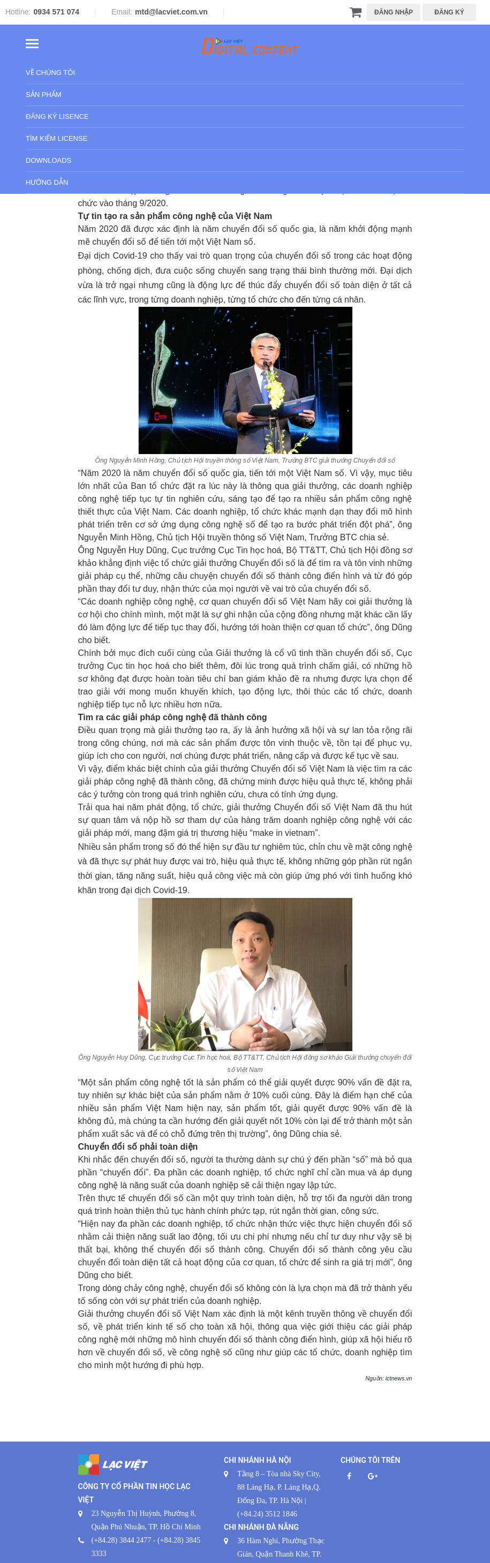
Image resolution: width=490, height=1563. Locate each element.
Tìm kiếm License (56, 139)
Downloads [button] (48, 161)
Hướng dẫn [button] (47, 183)
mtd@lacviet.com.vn (171, 11)
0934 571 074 (56, 11)
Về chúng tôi (50, 73)
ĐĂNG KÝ (449, 12)
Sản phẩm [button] (44, 95)
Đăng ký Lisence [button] (57, 117)
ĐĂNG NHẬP (393, 12)
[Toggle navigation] (32, 44)
